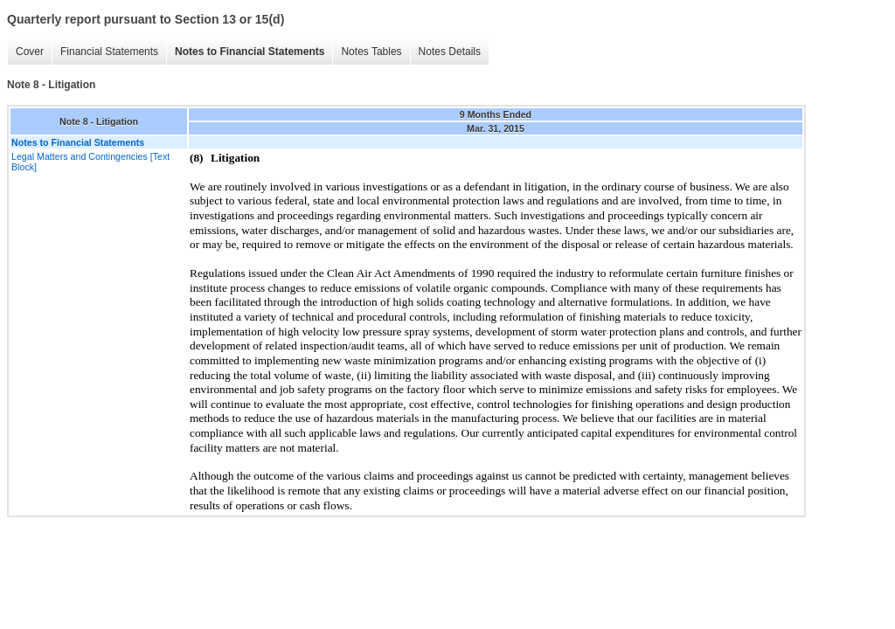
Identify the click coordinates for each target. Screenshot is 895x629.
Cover (30, 51)
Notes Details (450, 51)
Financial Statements (109, 51)
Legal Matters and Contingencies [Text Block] (90, 161)
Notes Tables (371, 51)
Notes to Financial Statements (249, 51)
